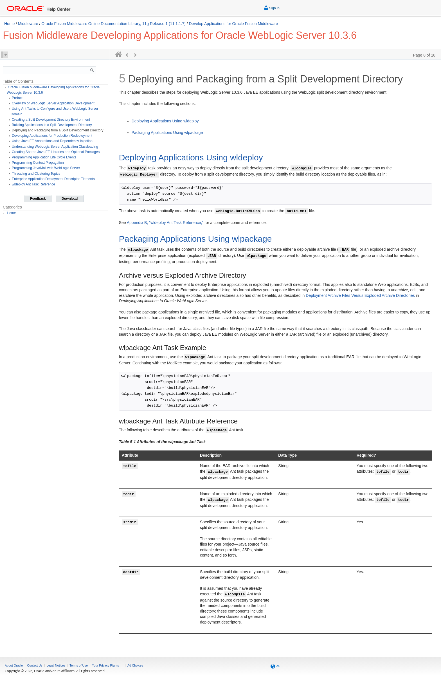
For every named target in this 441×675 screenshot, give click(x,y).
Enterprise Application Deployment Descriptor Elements (53, 179)
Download (70, 199)
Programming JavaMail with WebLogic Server (46, 168)
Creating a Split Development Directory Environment (51, 120)
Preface (17, 98)
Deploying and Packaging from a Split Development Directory (58, 130)
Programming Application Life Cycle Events (44, 157)
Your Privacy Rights (105, 665)
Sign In (272, 7)
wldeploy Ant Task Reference (33, 184)
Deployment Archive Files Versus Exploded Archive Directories (360, 295)
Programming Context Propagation (38, 163)
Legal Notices (56, 665)
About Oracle (14, 665)
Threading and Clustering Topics (36, 174)
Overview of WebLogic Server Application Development (53, 103)
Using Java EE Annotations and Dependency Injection (52, 141)
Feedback (38, 199)
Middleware (28, 23)
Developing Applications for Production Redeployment (52, 136)
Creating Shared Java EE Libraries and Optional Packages (56, 152)
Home (9, 23)
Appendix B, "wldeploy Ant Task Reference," (165, 222)
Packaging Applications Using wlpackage (167, 132)
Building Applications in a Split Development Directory (52, 125)
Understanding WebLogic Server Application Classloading (55, 147)
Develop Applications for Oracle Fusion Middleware (233, 23)
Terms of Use (78, 665)
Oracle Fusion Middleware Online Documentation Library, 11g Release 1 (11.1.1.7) (113, 23)
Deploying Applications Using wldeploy (165, 121)
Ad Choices (135, 665)
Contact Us (34, 665)
